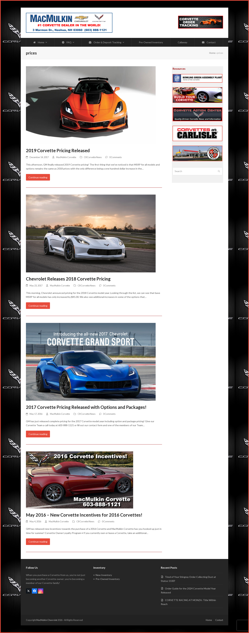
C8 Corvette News (93, 157)
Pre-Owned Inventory (108, 578)
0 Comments (115, 157)
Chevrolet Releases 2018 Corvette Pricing (68, 279)
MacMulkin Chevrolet (46, 620)
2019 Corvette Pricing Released (58, 150)
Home (212, 53)
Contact (219, 620)
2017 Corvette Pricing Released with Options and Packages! (86, 407)
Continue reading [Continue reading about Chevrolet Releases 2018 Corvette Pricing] (38, 305)
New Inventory (104, 575)
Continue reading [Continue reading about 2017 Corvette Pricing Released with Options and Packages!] (38, 434)
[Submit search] (219, 171)
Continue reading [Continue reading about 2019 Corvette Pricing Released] (38, 177)
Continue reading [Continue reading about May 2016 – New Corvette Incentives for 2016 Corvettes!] (38, 541)
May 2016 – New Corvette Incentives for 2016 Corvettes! (84, 515)
